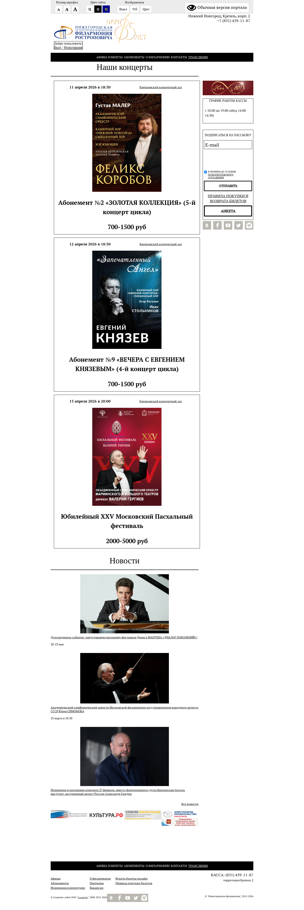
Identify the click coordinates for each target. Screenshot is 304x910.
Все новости (189, 804)
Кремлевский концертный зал (161, 87)
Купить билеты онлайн (131, 878)
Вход (57, 47)
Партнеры (97, 883)
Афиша (56, 878)
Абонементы (134, 57)
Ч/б (134, 9)
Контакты (179, 57)
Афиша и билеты (109, 57)
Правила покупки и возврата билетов (228, 198)
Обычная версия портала (217, 7)
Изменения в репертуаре (68, 888)
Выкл (123, 9)
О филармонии (158, 57)
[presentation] (227, 159)
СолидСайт (83, 897)
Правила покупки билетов (133, 883)
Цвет (145, 9)
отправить (228, 186)
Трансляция (198, 57)
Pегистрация (73, 47)
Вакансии (96, 888)
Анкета (228, 211)
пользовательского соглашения (220, 176)
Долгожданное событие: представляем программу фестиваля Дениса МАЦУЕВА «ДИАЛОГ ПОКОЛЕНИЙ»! (124, 637)
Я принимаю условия (222, 174)
